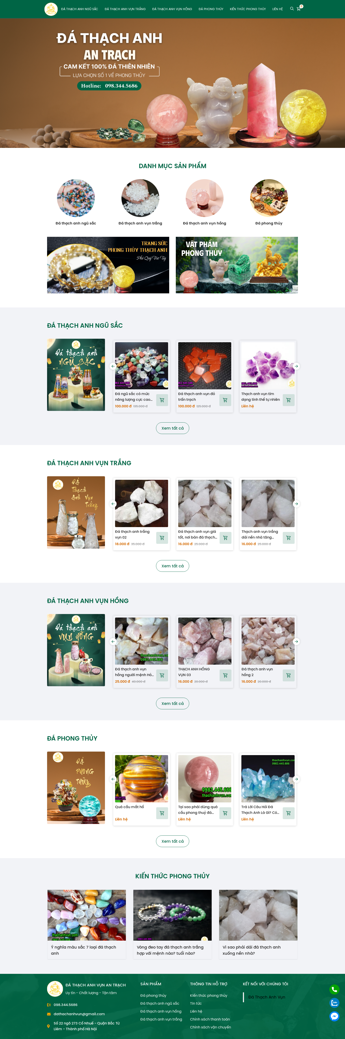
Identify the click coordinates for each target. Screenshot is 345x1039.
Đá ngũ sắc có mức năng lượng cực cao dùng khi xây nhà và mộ (132, 397)
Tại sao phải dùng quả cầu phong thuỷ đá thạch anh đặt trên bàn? (198, 810)
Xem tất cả (172, 428)
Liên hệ (277, 9)
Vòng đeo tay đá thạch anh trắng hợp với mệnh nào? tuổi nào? (170, 950)
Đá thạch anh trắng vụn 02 (132, 534)
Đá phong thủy (211, 9)
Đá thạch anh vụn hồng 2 (257, 672)
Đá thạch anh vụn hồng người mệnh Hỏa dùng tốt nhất (134, 672)
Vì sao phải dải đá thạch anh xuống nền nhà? (252, 950)
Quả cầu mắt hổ (129, 807)
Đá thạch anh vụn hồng (172, 9)
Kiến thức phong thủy (248, 9)
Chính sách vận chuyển (210, 1027)
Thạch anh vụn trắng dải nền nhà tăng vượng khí (260, 534)
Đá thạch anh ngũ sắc (79, 9)
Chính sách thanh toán (210, 1019)
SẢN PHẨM (150, 984)
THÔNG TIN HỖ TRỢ (208, 984)
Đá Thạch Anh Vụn (266, 997)
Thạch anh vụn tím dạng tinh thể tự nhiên (260, 396)
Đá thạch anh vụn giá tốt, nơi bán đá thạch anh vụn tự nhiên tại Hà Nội (197, 534)
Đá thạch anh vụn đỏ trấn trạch (196, 396)
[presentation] (113, 366)
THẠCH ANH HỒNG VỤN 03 (194, 672)
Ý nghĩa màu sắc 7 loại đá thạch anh (83, 950)
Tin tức (196, 1003)
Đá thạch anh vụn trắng (125, 9)
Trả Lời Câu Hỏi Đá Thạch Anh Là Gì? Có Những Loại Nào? (259, 810)
